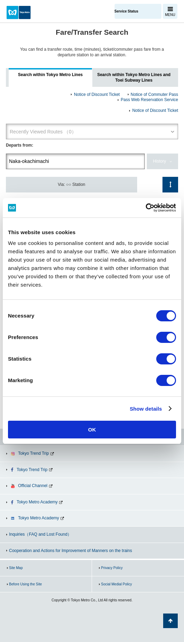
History (159, 161)
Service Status (127, 11)
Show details (146, 409)
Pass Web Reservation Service (149, 99)
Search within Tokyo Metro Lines (50, 74)
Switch (170, 184)
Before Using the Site (25, 584)
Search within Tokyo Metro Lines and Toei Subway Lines (133, 77)
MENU (170, 15)
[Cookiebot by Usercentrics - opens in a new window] (145, 207)
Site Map (16, 568)
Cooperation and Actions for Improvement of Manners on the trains (70, 550)
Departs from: (19, 145)
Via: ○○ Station (71, 184)
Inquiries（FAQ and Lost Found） (40, 534)
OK (92, 430)
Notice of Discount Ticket (97, 94)
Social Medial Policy (116, 584)
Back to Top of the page (170, 621)
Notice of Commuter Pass (154, 94)
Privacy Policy (112, 568)
